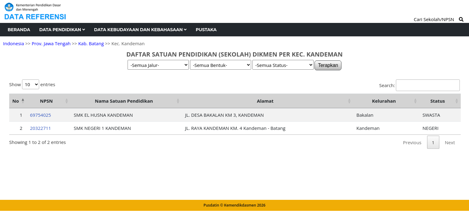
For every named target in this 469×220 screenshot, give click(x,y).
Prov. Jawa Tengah (51, 43)
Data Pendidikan (62, 29)
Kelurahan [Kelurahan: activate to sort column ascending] (384, 101)
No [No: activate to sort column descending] (15, 101)
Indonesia (13, 43)
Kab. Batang (91, 43)
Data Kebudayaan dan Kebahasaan (140, 29)
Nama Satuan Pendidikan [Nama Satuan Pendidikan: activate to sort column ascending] (124, 101)
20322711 (40, 128)
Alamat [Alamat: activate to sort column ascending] (265, 101)
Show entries (32, 84)
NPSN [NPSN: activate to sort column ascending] (46, 101)
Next (450, 142)
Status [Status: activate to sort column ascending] (437, 101)
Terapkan (328, 65)
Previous (412, 142)
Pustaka (206, 29)
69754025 (40, 115)
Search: (419, 85)
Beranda (19, 29)
